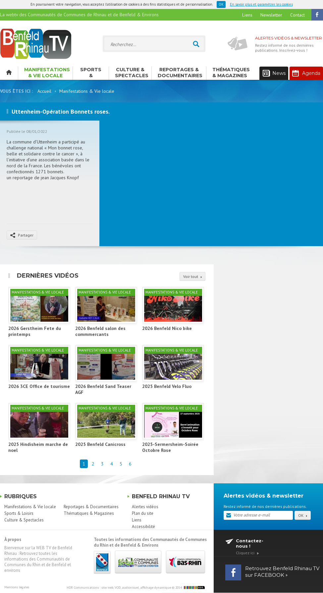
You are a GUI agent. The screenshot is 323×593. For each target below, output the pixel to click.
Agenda (306, 73)
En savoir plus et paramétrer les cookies (261, 4)
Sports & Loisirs (90, 73)
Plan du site (142, 513)
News (274, 73)
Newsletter (271, 15)
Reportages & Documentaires (180, 73)
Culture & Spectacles (131, 73)
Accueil (44, 91)
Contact (297, 15)
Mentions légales (16, 587)
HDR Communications (119, 587)
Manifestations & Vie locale (47, 73)
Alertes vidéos (145, 507)
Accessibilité (143, 526)
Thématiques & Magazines (231, 73)
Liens (247, 15)
